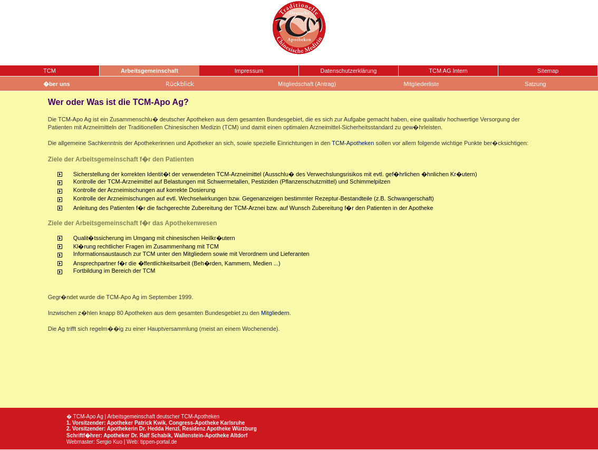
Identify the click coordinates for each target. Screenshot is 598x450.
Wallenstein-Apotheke (201, 435)
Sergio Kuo (109, 442)
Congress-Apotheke (194, 423)
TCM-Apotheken (353, 143)
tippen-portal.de (158, 442)
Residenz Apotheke (206, 429)
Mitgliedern (275, 313)
